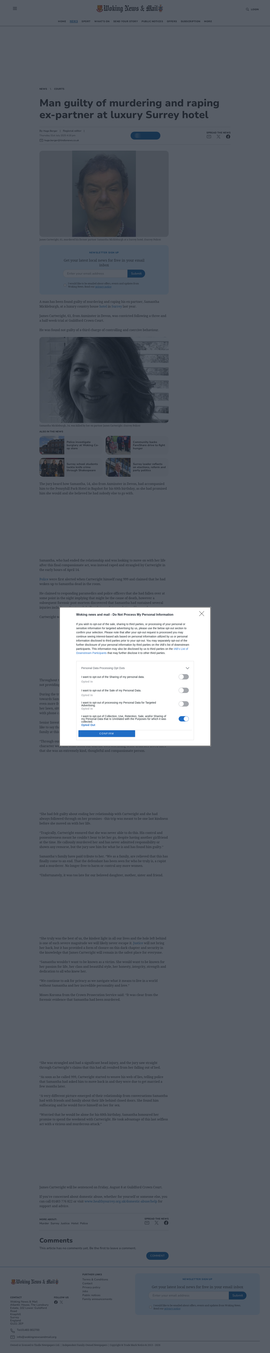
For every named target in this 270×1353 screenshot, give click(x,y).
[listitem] (135, 668)
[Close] (203, 615)
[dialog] (135, 676)
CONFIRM (106, 733)
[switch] (184, 676)
